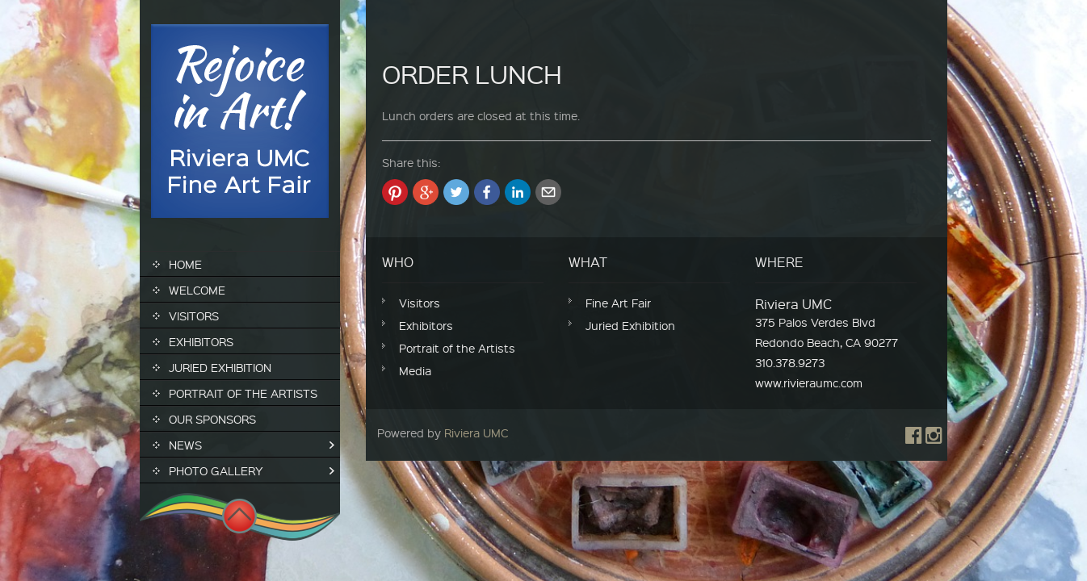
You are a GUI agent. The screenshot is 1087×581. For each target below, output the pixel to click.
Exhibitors (201, 341)
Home (185, 264)
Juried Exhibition (220, 367)
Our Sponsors (212, 419)
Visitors (194, 315)
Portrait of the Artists (243, 393)
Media (415, 370)
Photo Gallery (216, 470)
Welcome (197, 289)
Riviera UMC (476, 432)
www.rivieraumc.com (808, 382)
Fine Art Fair (618, 302)
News (185, 444)
